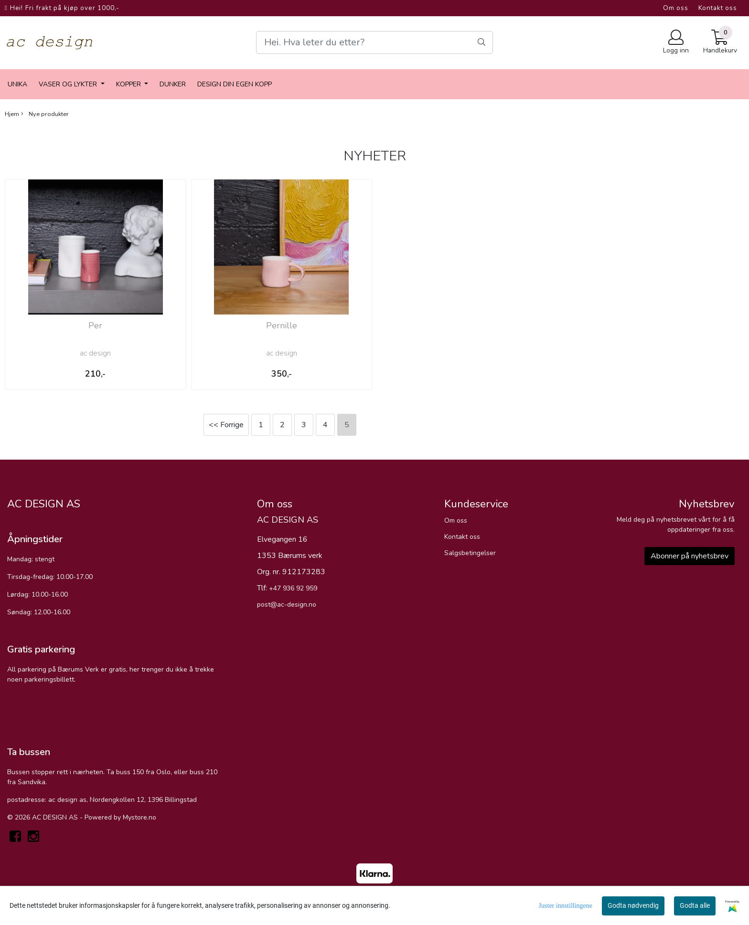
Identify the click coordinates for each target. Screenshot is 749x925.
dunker (173, 84)
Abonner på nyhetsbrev (689, 556)
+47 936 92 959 (293, 588)
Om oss (675, 7)
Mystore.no (139, 817)
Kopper (129, 84)
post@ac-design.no (286, 604)
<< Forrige (226, 425)
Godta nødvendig (633, 905)
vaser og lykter (69, 84)
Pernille (281, 325)
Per (95, 325)
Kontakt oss (717, 7)
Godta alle (695, 905)
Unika (17, 84)
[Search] (374, 42)
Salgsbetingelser (470, 552)
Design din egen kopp (234, 84)
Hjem (12, 114)
